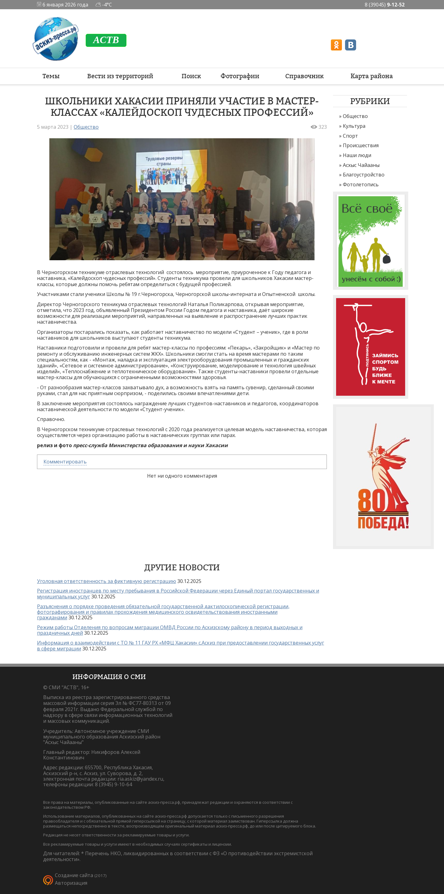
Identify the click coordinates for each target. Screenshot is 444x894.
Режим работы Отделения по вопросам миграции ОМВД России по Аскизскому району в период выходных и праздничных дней (169, 630)
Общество (355, 116)
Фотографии (239, 76)
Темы (51, 76)
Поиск (191, 76)
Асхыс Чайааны (361, 165)
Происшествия (361, 145)
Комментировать (65, 461)
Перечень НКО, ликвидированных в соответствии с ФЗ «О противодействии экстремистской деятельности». (178, 856)
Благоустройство (363, 174)
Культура (354, 126)
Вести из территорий (120, 76)
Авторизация (71, 883)
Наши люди (357, 155)
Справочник (304, 76)
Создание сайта (74, 875)
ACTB (106, 39)
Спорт (350, 135)
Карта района (372, 76)
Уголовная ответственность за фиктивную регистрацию (106, 581)
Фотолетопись (361, 184)
